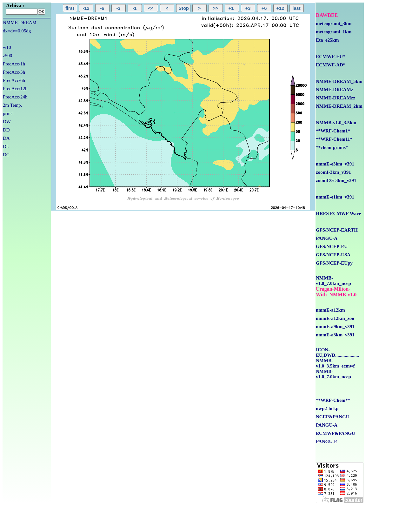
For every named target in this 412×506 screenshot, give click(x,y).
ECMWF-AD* (330, 64)
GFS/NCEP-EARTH (337, 230)
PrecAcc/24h (15, 96)
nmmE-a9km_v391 (335, 326)
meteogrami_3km (333, 23)
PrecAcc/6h (14, 80)
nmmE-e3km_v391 (335, 163)
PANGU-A (326, 238)
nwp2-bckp (327, 408)
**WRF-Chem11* (334, 139)
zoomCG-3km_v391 (336, 180)
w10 (7, 47)
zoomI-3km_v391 (333, 172)
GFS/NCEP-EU (332, 246)
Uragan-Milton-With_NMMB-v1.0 (336, 291)
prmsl (8, 113)
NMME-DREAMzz (335, 97)
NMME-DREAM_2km (339, 106)
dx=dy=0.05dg (17, 30)
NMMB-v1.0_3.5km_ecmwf (335, 363)
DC (6, 154)
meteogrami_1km (333, 31)
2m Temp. (12, 105)
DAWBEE (327, 15)
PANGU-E (326, 441)
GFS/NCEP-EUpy (334, 263)
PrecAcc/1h (14, 63)
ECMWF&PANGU (335, 433)
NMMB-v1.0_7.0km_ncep (333, 280)
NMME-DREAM (20, 22)
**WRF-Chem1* (333, 130)
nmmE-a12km (330, 310)
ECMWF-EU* (330, 56)
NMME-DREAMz (334, 89)
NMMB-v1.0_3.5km (336, 122)
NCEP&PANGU (332, 416)
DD (6, 129)
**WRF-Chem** (333, 400)
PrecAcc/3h (14, 72)
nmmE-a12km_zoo (335, 318)
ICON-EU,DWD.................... (337, 352)
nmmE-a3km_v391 (335, 334)
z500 (7, 55)
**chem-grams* (332, 147)
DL (6, 146)
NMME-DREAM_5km (339, 81)
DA (6, 138)
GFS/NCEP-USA (333, 254)
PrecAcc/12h (15, 88)
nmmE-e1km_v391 (335, 196)
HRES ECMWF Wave (338, 213)
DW (7, 121)
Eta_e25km (327, 40)
